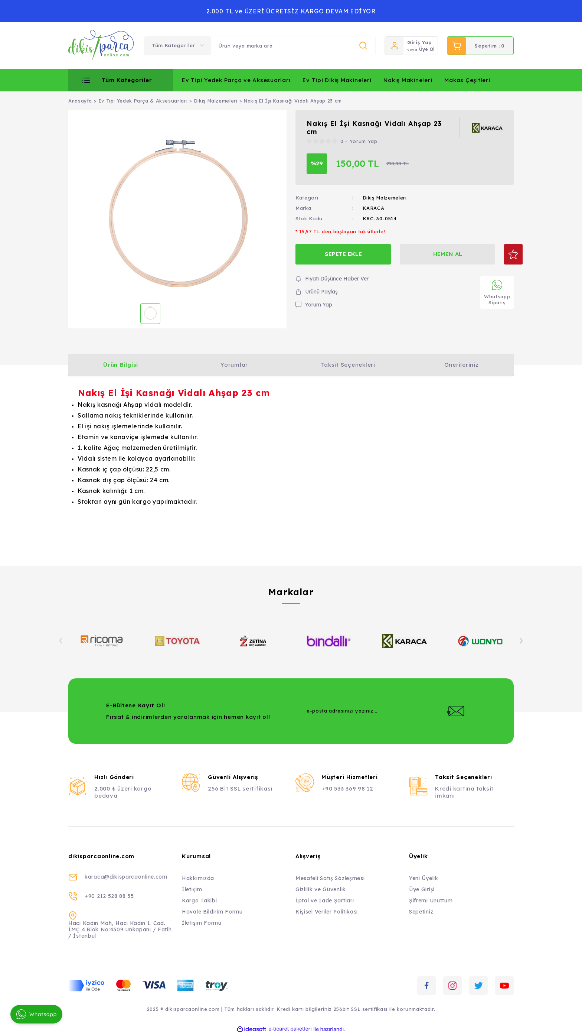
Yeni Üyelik (423, 878)
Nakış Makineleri (407, 80)
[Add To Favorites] (503, 254)
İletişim (192, 889)
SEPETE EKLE (340, 253)
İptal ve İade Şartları (324, 900)
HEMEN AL (439, 253)
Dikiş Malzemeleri (385, 198)
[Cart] (480, 45)
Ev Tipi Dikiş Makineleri (337, 80)
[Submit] (455, 711)
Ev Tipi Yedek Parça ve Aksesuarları (236, 80)
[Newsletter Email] (385, 711)
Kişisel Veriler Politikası (326, 911)
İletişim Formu (202, 922)
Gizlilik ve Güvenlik (320, 889)
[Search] (293, 45)
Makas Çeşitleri (467, 80)
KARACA (374, 208)
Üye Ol (427, 49)
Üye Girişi (422, 889)
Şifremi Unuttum (431, 900)
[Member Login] (394, 45)
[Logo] (101, 46)
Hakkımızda (198, 878)
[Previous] (60, 640)
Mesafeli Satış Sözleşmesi (330, 878)
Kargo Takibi (199, 900)
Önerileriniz (461, 364)
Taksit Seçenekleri (347, 364)
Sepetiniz (421, 911)
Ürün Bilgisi (120, 364)
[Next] (521, 640)
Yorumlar (234, 364)
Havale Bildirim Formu (212, 911)
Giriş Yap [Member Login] (419, 42)
